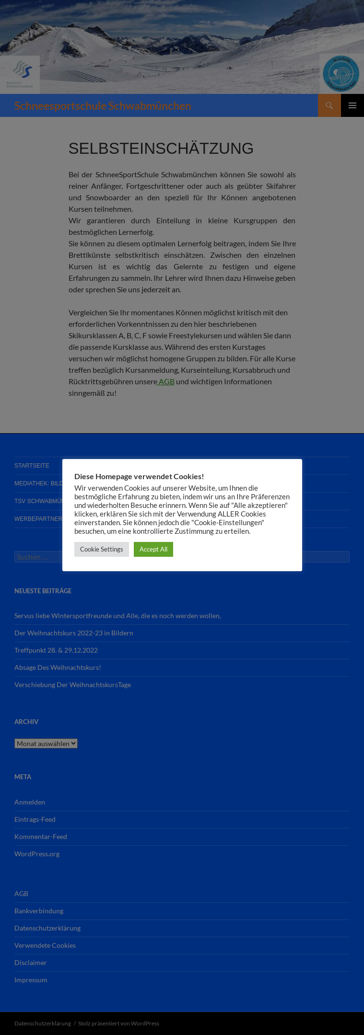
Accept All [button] (153, 549)
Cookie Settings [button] (101, 549)
